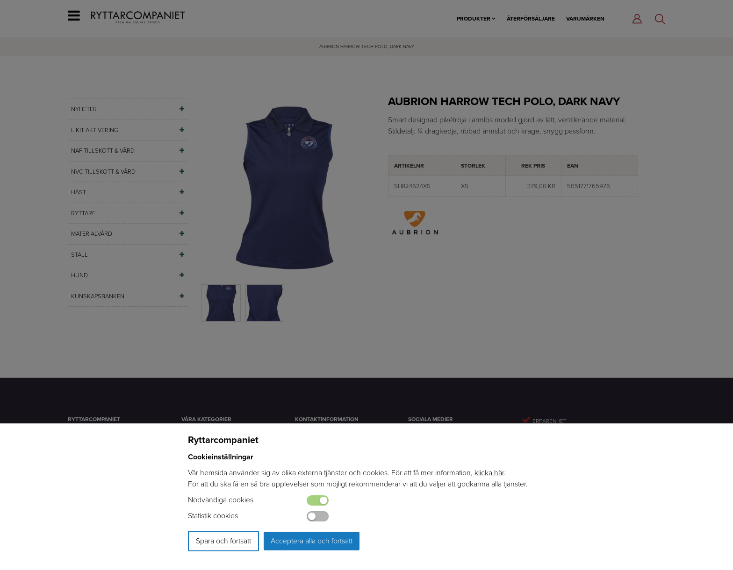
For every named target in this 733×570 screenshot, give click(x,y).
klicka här (489, 472)
